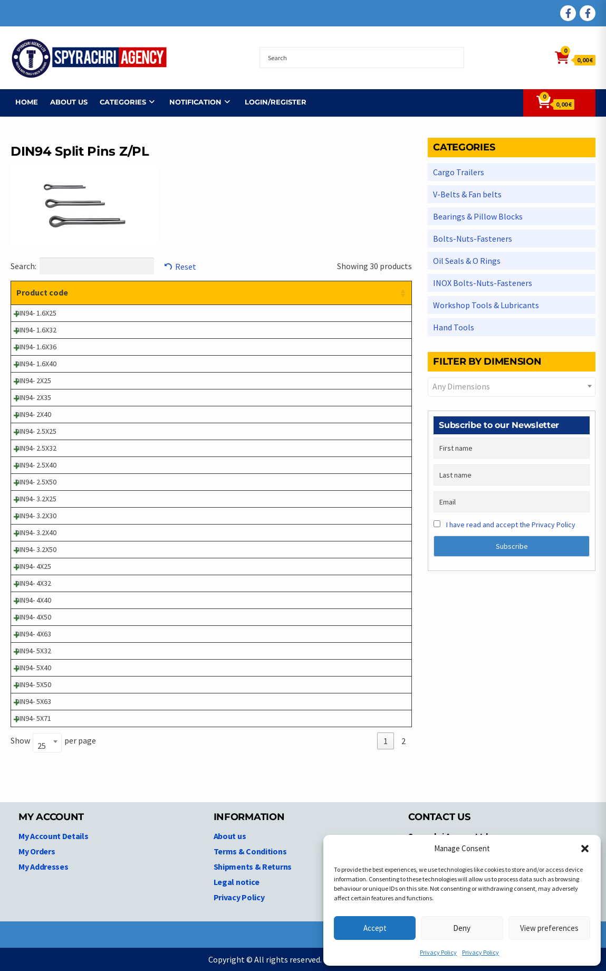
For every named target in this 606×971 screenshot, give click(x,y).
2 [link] (403, 741)
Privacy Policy (438, 952)
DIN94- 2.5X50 (35, 482)
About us (64, 102)
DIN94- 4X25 (33, 566)
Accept (375, 928)
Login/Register (271, 102)
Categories (118, 102)
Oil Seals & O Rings (467, 260)
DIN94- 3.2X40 (35, 532)
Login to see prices (357, 313)
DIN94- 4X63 (33, 634)
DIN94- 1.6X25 (35, 313)
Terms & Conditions (250, 851)
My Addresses (43, 866)
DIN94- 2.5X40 (35, 465)
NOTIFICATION (191, 102)
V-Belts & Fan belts (467, 194)
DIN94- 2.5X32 (35, 448)
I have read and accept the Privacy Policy (510, 524)
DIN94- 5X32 (33, 650)
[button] (585, 848)
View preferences (549, 928)
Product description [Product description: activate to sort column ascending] (133, 292)
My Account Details (53, 836)
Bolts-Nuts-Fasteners (472, 238)
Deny (461, 928)
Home (22, 102)
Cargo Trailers (458, 172)
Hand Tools (453, 327)
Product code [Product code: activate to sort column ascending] (42, 292)
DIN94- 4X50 (33, 617)
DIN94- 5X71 (33, 718)
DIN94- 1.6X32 (35, 330)
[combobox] (47, 743)
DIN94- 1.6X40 (35, 363)
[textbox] (511, 386)
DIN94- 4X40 (33, 600)
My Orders (36, 851)
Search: (82, 266)
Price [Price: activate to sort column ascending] (338, 292)
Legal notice (236, 882)
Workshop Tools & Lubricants (486, 305)
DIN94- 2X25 (33, 380)
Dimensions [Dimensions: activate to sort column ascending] (279, 292)
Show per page (53, 741)
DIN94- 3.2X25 (35, 498)
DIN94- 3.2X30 (35, 515)
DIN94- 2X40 (33, 414)
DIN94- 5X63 (33, 701)
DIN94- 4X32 (33, 583)
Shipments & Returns (253, 866)
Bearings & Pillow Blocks (478, 216)
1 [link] (385, 741)
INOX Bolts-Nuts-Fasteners (482, 283)
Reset (185, 266)
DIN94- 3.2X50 (35, 549)
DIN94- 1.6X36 (35, 346)
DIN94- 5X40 (33, 667)
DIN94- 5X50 (33, 684)
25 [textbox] (41, 745)
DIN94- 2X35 (33, 397)
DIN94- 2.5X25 (35, 431)
